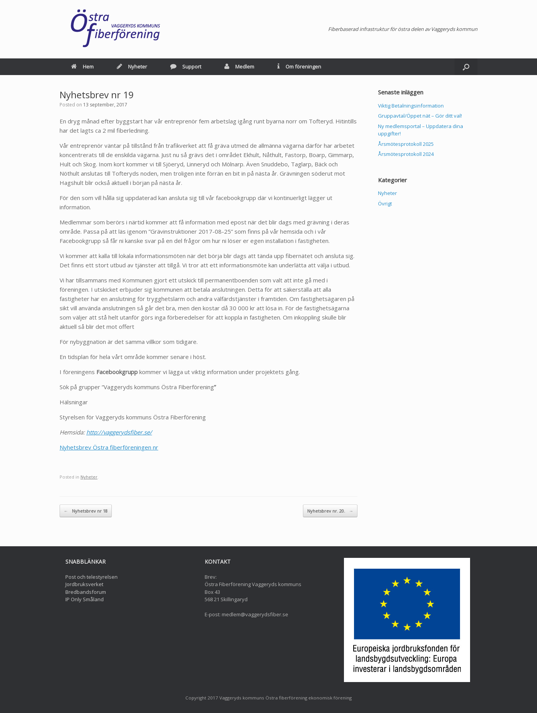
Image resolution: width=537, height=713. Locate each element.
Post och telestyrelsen (91, 576)
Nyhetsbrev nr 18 (86, 511)
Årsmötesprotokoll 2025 (406, 143)
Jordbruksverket (84, 584)
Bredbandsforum (85, 591)
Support (185, 66)
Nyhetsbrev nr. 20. (330, 511)
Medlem (239, 66)
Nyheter (132, 66)
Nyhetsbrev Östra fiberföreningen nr (109, 447)
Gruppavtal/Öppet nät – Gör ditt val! (420, 115)
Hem (82, 66)
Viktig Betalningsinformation (411, 105)
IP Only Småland (84, 599)
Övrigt (385, 203)
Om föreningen (299, 66)
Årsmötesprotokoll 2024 (406, 153)
